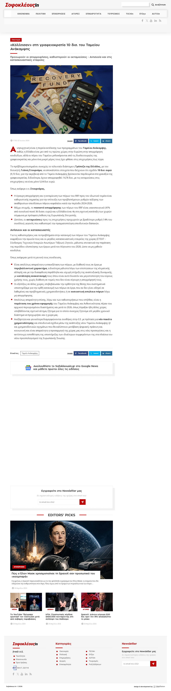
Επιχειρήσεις (64, 658)
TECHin (129, 13)
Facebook (143, 20)
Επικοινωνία (21, 659)
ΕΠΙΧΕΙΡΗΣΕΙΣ (58, 13)
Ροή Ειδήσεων (95, 664)
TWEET (96, 141)
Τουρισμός (93, 661)
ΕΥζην (91, 654)
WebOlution (159, 687)
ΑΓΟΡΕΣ (76, 13)
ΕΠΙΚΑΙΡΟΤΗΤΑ (93, 13)
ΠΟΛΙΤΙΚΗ (41, 13)
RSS (159, 20)
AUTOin (156, 13)
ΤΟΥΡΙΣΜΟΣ (113, 13)
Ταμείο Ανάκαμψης (30, 353)
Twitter (147, 20)
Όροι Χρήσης (21, 662)
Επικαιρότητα (65, 664)
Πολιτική (63, 654)
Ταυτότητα (20, 656)
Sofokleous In (22, 5)
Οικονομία (16, 40)
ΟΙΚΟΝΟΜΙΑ (23, 13)
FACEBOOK (82, 141)
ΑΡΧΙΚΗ (7, 13)
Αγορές (62, 661)
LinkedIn (155, 20)
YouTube (151, 20)
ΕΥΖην (143, 13)
